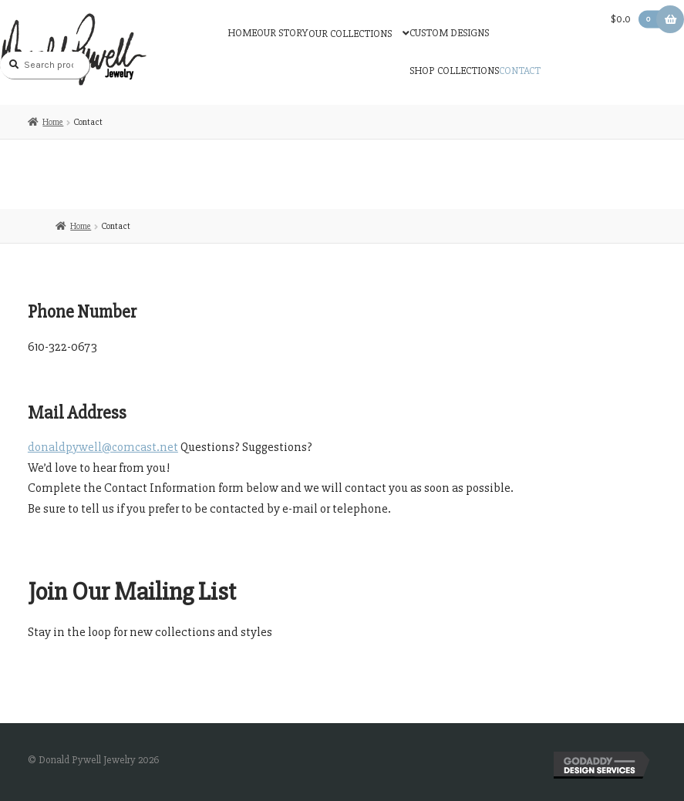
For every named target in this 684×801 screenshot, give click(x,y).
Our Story (282, 32)
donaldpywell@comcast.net (104, 447)
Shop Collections (454, 70)
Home (242, 32)
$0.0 (638, 19)
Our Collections (350, 33)
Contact (520, 70)
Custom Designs (449, 32)
